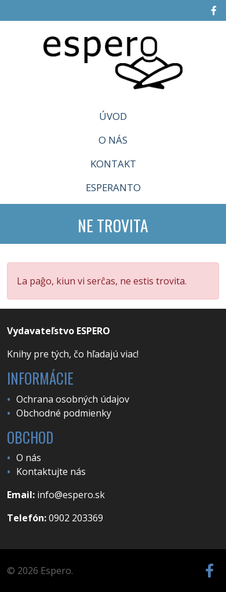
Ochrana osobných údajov (72, 399)
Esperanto (113, 187)
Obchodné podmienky (63, 413)
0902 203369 (76, 517)
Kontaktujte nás (51, 471)
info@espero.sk (71, 494)
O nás (113, 140)
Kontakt (113, 163)
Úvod (113, 116)
